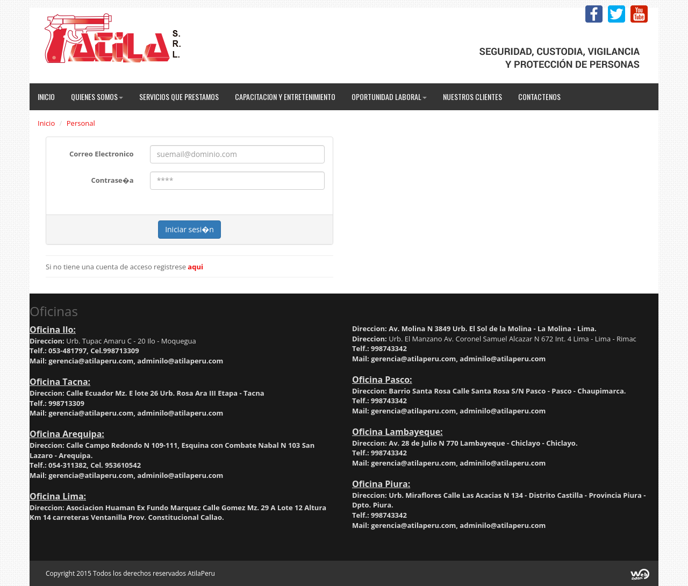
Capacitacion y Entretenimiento (285, 96)
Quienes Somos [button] (97, 96)
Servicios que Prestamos (179, 96)
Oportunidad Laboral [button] (389, 96)
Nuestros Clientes (472, 96)
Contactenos (539, 96)
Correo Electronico (101, 154)
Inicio (46, 96)
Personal (81, 123)
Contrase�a (112, 180)
